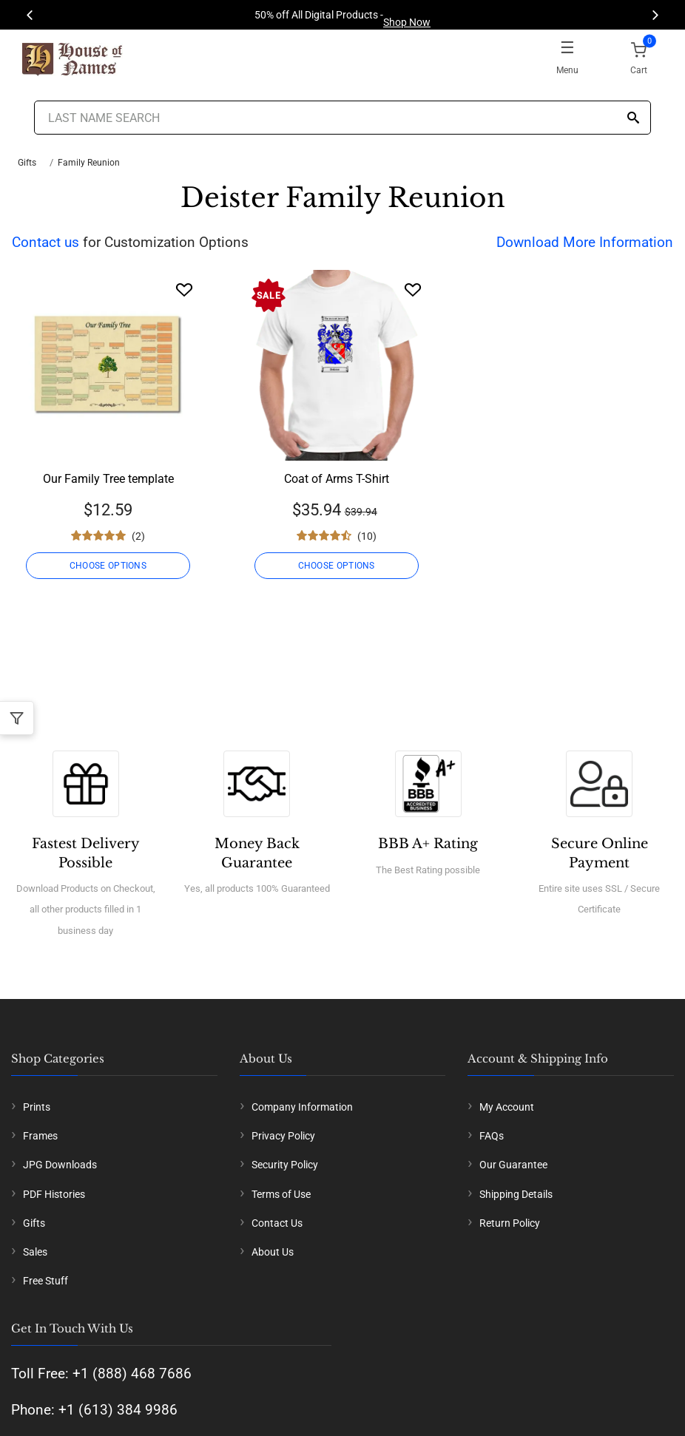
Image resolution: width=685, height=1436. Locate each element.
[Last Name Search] (342, 118)
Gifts (27, 163)
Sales (35, 1252)
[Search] (633, 118)
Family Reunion (89, 163)
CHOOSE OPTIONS (108, 565)
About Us (273, 1252)
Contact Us (277, 1223)
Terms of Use (281, 1194)
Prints (36, 1107)
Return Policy (509, 1223)
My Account (506, 1107)
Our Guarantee (513, 1165)
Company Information (302, 1107)
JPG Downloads (60, 1165)
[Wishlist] (184, 289)
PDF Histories (54, 1194)
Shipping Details (516, 1194)
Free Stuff (45, 1281)
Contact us (45, 242)
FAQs (491, 1136)
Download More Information (584, 242)
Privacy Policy (283, 1136)
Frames (40, 1136)
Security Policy (285, 1165)
